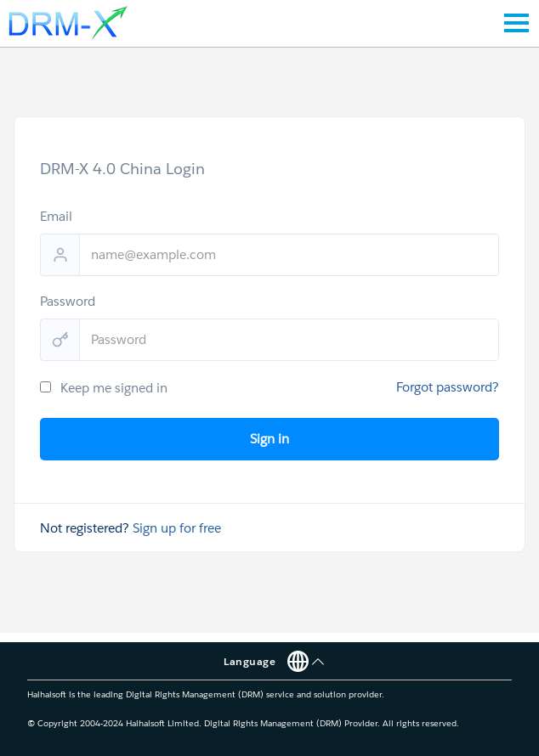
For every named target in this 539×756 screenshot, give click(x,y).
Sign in (269, 439)
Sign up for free (177, 528)
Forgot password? (447, 387)
